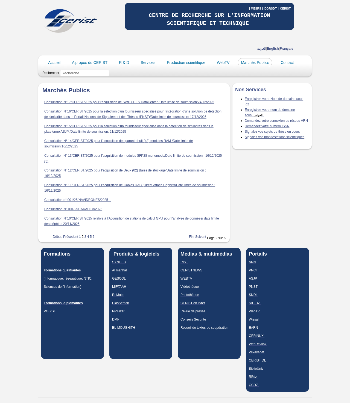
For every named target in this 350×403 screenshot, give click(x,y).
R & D (124, 62)
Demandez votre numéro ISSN (267, 126)
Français (287, 49)
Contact (287, 62)
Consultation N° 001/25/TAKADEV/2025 (73, 209)
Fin (191, 237)
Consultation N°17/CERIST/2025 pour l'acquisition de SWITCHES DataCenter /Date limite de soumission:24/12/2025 (129, 102)
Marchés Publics (255, 62)
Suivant (200, 237)
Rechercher (50, 73)
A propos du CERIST (89, 62)
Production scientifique (186, 62)
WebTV (223, 62)
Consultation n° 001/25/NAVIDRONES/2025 (77, 200)
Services (148, 62)
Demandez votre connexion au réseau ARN (276, 121)
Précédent (70, 237)
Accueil (54, 62)
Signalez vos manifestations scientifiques (274, 137)
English (273, 49)
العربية (261, 49)
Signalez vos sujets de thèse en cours (272, 132)
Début (57, 237)
